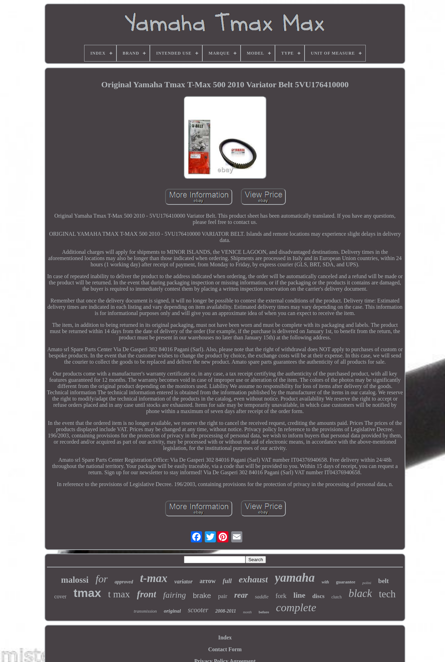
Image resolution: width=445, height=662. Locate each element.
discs (318, 596)
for (102, 578)
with (325, 582)
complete (296, 607)
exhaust (253, 579)
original (172, 611)
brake (202, 595)
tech (387, 593)
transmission (145, 611)
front (146, 594)
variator (184, 581)
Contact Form (225, 649)
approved (124, 581)
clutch (336, 597)
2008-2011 (225, 611)
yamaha (295, 577)
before (264, 612)
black (360, 593)
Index (225, 637)
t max (119, 594)
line (299, 595)
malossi (75, 579)
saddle (261, 596)
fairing (174, 594)
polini (366, 583)
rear (241, 595)
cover (60, 596)
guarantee (346, 581)
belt (383, 580)
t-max (154, 578)
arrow (208, 581)
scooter (198, 610)
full (227, 581)
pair (222, 596)
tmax (87, 592)
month (247, 612)
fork (280, 595)
